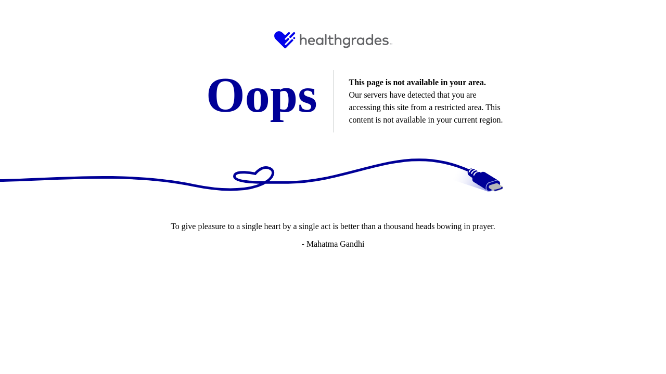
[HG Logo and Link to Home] (333, 39)
